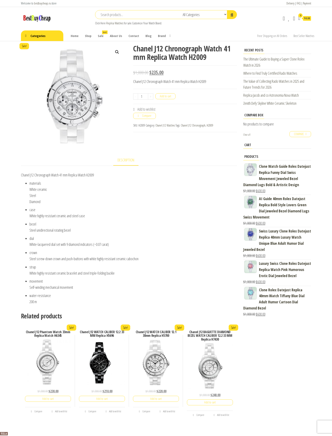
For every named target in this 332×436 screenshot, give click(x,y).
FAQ (299, 3)
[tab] (129, 160)
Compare (146, 116)
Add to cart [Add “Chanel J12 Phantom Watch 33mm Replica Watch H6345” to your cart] (48, 399)
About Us (116, 36)
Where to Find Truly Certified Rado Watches (270, 73)
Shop (88, 36)
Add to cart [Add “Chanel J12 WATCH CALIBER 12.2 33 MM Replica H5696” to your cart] (102, 399)
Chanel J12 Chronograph (193, 125)
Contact (134, 36)
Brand (162, 36)
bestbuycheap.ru (42, 3)
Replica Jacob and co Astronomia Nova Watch (271, 95)
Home (75, 36)
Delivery (290, 3)
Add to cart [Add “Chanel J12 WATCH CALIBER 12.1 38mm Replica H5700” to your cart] (156, 399)
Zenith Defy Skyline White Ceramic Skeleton (269, 103)
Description (126, 159)
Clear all (246, 134)
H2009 (210, 125)
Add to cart (165, 96)
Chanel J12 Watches (165, 125)
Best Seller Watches (303, 36)
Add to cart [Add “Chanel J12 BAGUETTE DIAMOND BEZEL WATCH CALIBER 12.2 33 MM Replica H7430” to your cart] (210, 402)
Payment (307, 3)
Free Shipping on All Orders (272, 36)
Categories (38, 36)
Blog (148, 36)
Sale (102, 34)
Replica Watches (114, 23)
